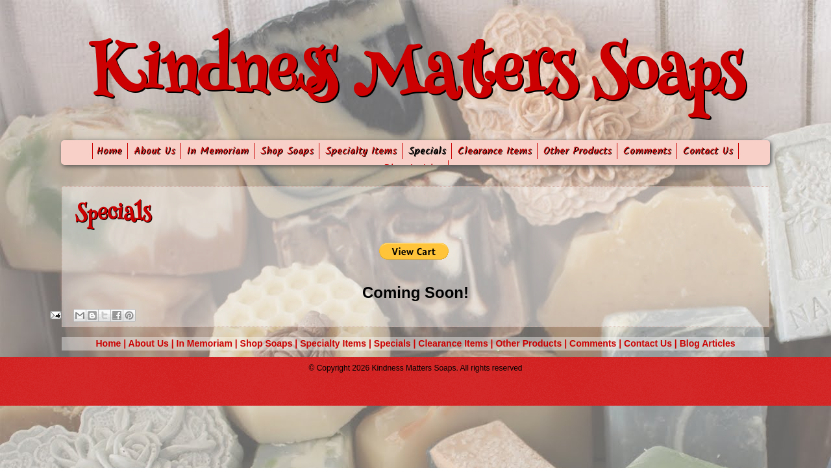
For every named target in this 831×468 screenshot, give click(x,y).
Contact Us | (652, 343)
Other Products (577, 151)
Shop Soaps (287, 151)
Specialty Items (361, 151)
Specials (427, 151)
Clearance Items (495, 151)
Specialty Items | (337, 343)
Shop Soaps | (270, 343)
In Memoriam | (208, 343)
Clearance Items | (456, 343)
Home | (112, 343)
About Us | (153, 343)
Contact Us (708, 151)
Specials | (396, 343)
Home (107, 151)
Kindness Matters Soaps (415, 77)
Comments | (596, 343)
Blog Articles (708, 343)
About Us (154, 151)
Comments (647, 151)
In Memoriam (218, 151)
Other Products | (532, 343)
